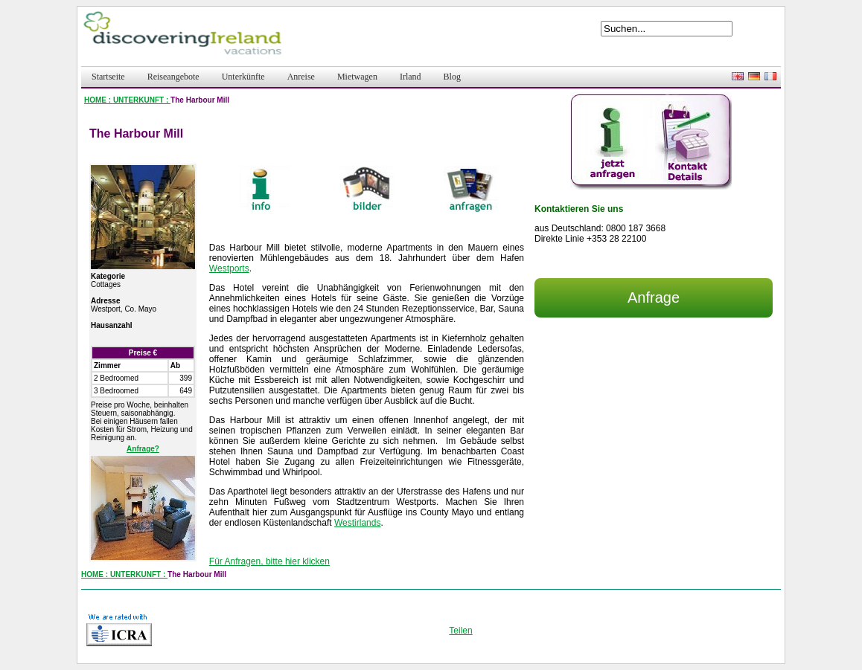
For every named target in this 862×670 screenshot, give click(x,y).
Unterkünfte (243, 76)
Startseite (108, 76)
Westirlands (357, 523)
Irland (410, 76)
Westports (229, 268)
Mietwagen (357, 76)
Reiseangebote (173, 76)
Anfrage (654, 297)
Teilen (460, 630)
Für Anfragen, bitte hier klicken (269, 561)
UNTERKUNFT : (141, 100)
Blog (452, 76)
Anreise (301, 76)
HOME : (98, 100)
